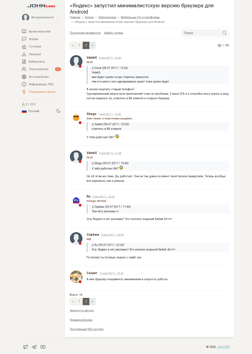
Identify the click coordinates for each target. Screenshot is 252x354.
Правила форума (81, 320)
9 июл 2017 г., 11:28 (110, 153)
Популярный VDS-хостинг (87, 329)
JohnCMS (223, 347)
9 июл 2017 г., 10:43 (110, 114)
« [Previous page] (73, 45)
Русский (30, 111)
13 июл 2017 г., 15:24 (111, 273)
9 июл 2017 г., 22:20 (104, 196)
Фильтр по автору (82, 310)
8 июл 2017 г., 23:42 (110, 58)
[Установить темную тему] (58, 110)
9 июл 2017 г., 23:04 (112, 235)
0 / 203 (29, 104)
